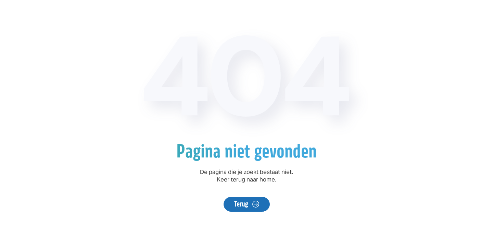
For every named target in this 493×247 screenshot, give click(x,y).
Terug (241, 204)
